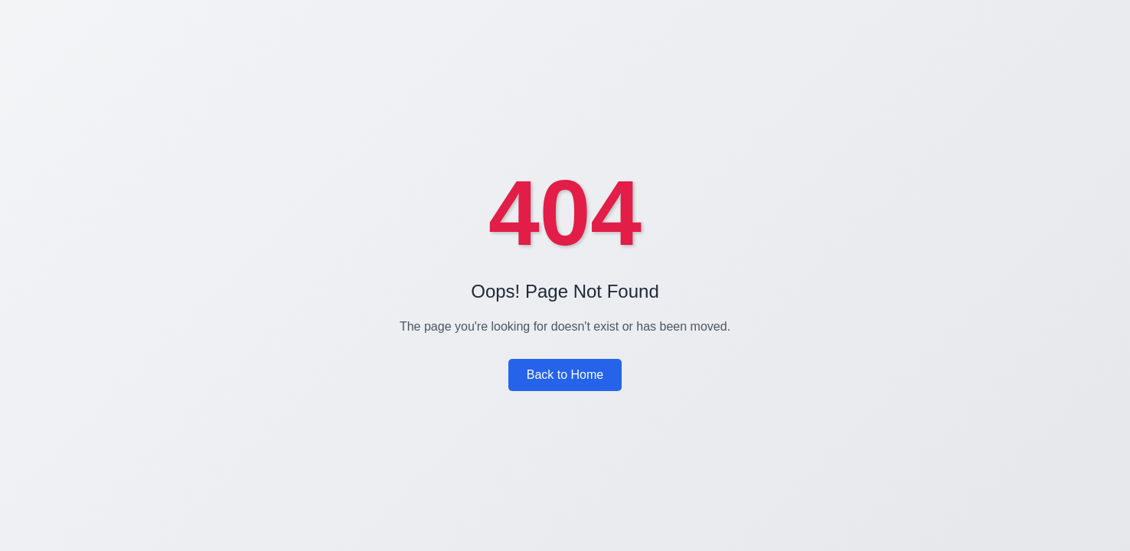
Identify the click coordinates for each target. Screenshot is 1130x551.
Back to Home (565, 374)
